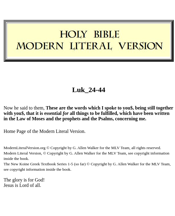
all (72, 113)
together (164, 107)
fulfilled (109, 113)
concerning (126, 118)
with (8, 113)
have (138, 113)
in (6, 118)
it (37, 113)
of (29, 118)
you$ (128, 107)
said (24, 107)
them (38, 107)
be (97, 113)
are (62, 107)
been (148, 113)
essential (53, 113)
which (94, 107)
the (70, 107)
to (30, 107)
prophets (71, 118)
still (151, 107)
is (41, 113)
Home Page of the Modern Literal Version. (45, 131)
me (142, 118)
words (80, 107)
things (82, 113)
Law (21, 118)
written (162, 113)
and (50, 118)
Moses (38, 118)
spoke (110, 107)
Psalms (105, 118)
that (30, 113)
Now (8, 107)
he (16, 107)
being (140, 107)
